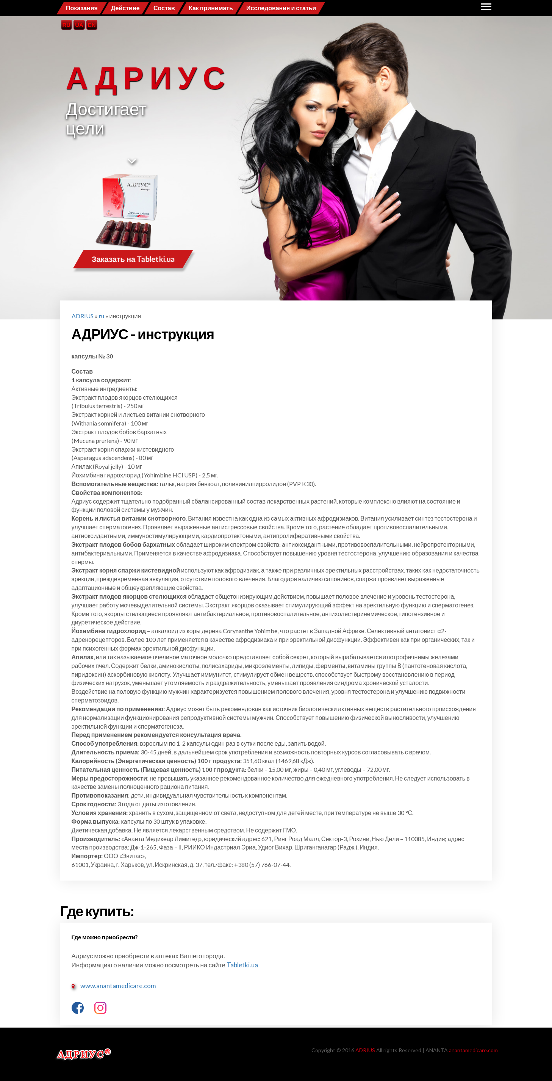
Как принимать (211, 7)
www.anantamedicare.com (118, 986)
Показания (82, 7)
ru (101, 315)
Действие (125, 7)
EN (92, 25)
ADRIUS (83, 315)
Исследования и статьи (281, 7)
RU (67, 25)
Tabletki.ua (241, 965)
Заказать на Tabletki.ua (133, 259)
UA (79, 25)
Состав (164, 7)
